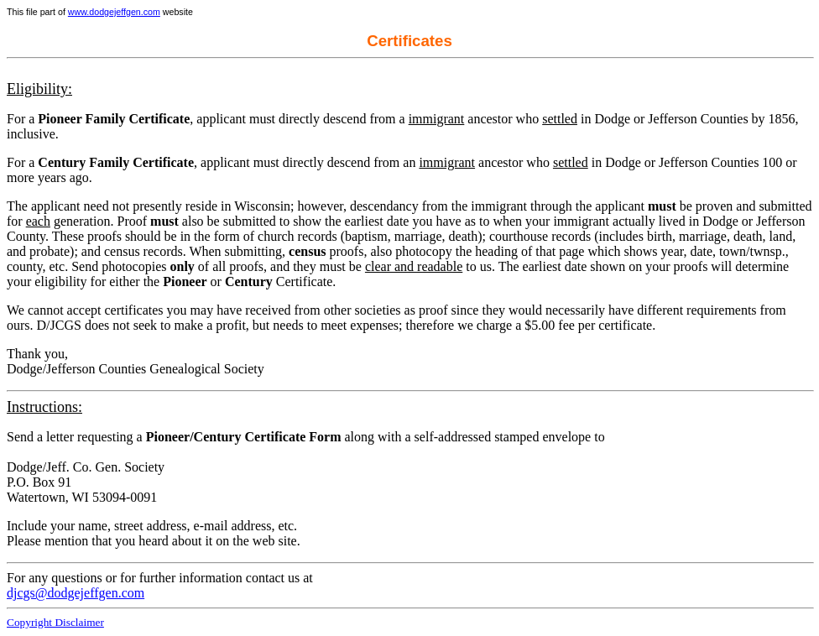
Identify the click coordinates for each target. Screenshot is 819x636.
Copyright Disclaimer (55, 622)
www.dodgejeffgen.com (114, 12)
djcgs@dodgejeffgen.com (75, 593)
